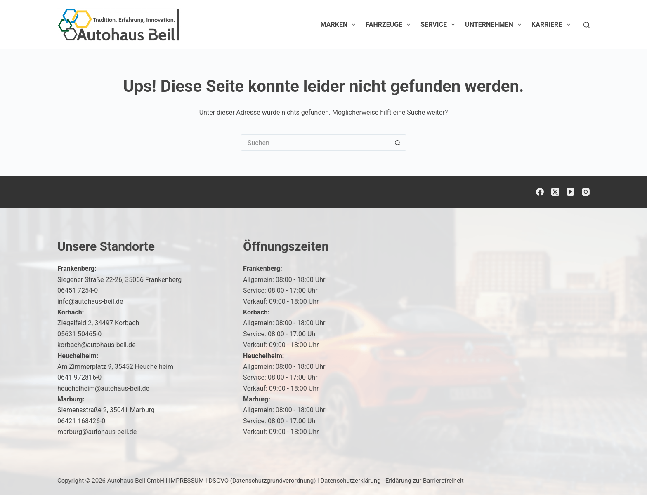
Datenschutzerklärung (351, 480)
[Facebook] (540, 192)
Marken (340, 25)
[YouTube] (570, 192)
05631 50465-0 (79, 334)
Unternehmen (494, 25)
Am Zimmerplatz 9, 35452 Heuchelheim (115, 367)
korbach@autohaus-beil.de (96, 345)
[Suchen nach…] (315, 142)
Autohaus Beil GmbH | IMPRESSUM (155, 480)
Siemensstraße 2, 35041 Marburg (106, 410)
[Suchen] (586, 25)
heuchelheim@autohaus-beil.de (103, 388)
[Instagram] (586, 192)
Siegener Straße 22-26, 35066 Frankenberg (119, 280)
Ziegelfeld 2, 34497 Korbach (98, 323)
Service (439, 25)
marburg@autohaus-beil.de (97, 432)
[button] (620, 472)
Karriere (552, 25)
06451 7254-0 (77, 290)
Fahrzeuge (389, 25)
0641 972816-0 (79, 377)
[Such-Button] (398, 142)
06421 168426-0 (81, 421)
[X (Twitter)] (555, 192)
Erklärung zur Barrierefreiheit (424, 480)
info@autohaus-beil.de (90, 301)
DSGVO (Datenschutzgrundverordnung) (262, 480)
